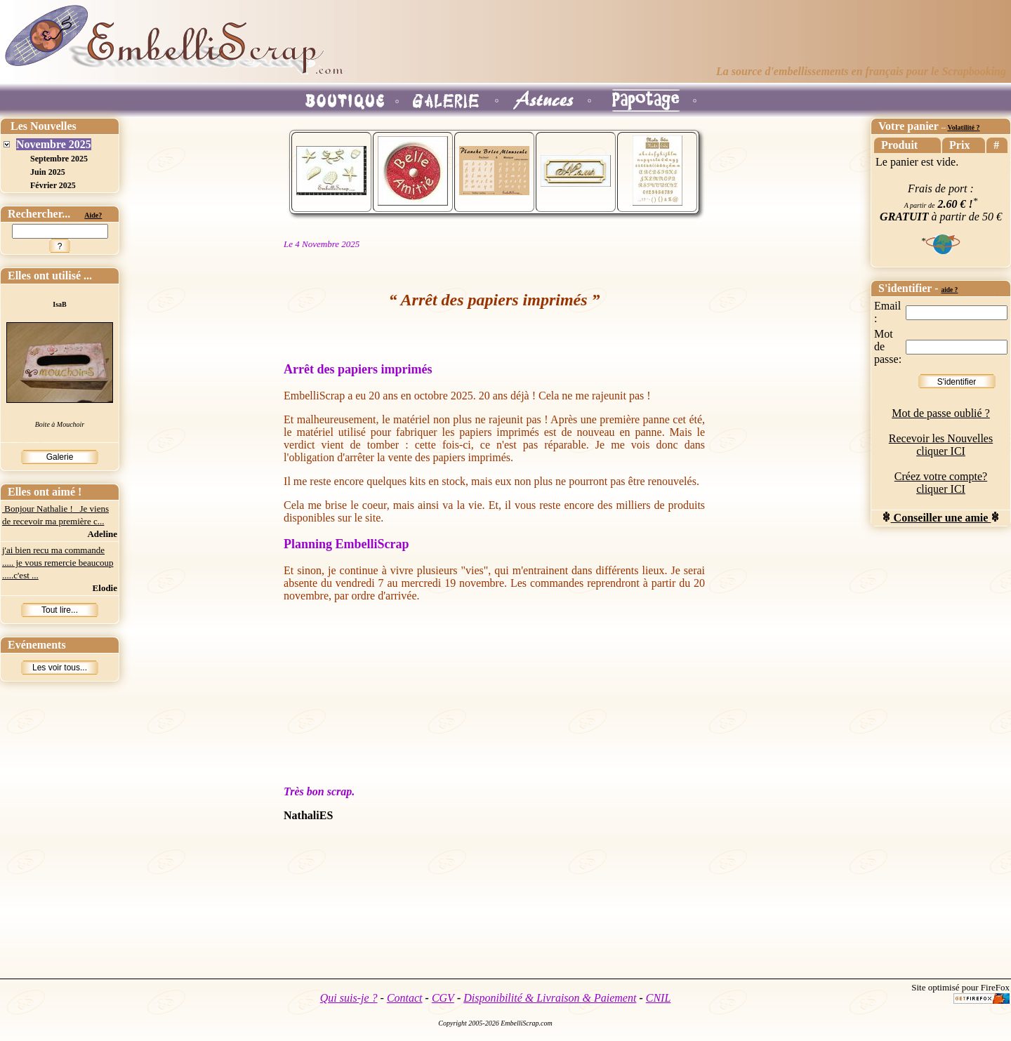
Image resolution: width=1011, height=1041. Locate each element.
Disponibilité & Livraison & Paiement (549, 998)
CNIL (658, 998)
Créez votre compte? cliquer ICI (940, 482)
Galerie (60, 457)
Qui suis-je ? (349, 998)
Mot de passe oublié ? (941, 413)
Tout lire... (59, 610)
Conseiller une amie (941, 518)
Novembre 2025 (53, 144)
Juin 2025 (47, 172)
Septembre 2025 (59, 159)
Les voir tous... (59, 667)
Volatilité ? (963, 127)
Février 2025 (53, 185)
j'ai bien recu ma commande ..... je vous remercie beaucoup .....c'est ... (57, 563)
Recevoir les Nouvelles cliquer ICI (941, 444)
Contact (405, 998)
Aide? (93, 215)
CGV (443, 998)
